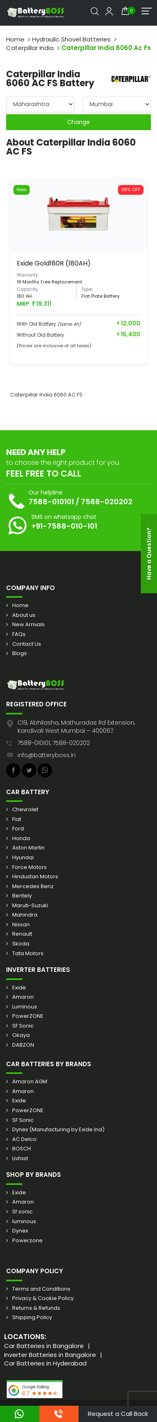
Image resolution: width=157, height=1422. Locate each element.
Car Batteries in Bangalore (44, 1345)
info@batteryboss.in (46, 755)
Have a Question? (149, 553)
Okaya (21, 1035)
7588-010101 (51, 502)
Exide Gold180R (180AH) (54, 263)
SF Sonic (23, 1026)
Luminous (24, 1006)
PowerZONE (28, 1016)
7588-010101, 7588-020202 (53, 743)
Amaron (23, 997)
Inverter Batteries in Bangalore (50, 1354)
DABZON (23, 1045)
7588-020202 (107, 502)
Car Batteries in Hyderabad (45, 1363)
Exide (19, 987)
